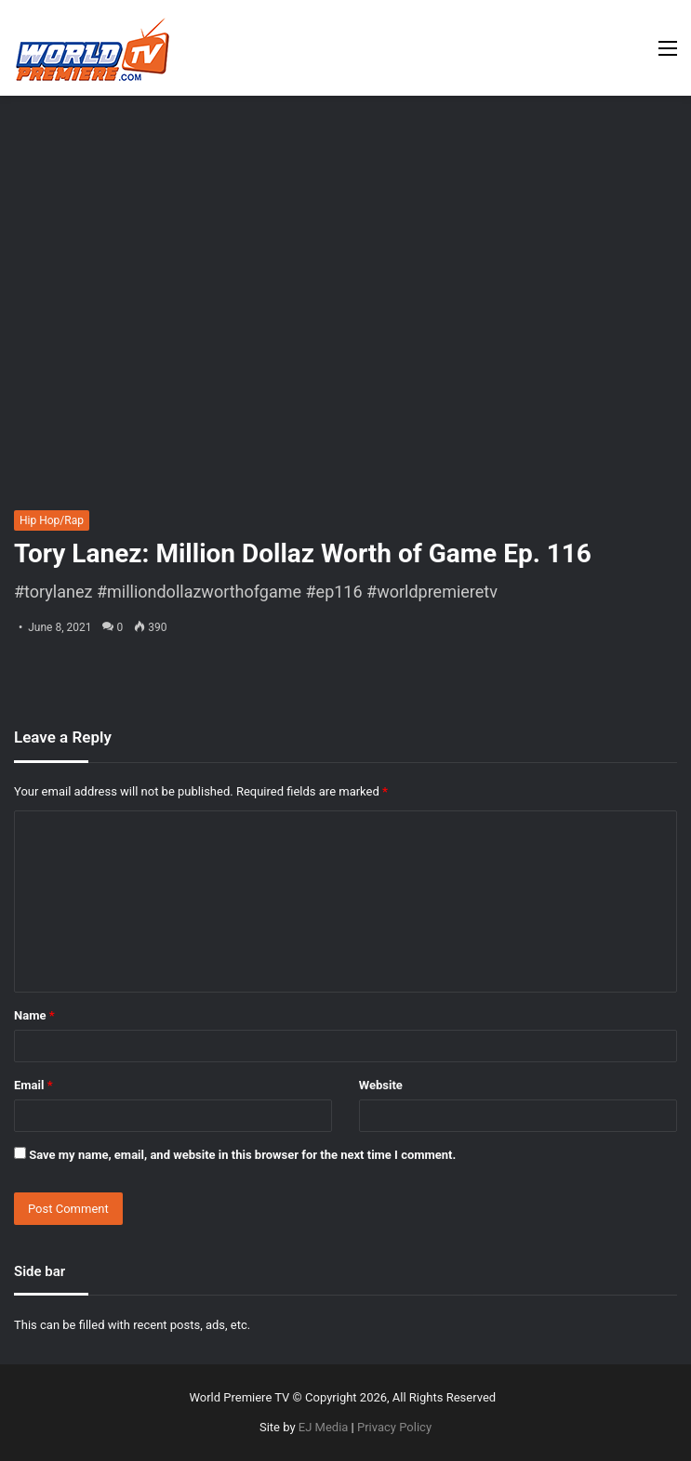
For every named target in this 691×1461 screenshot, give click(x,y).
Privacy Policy (394, 1427)
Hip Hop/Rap (52, 520)
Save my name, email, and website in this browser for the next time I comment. (242, 1155)
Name (34, 1015)
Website (381, 1085)
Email (33, 1085)
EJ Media (324, 1427)
